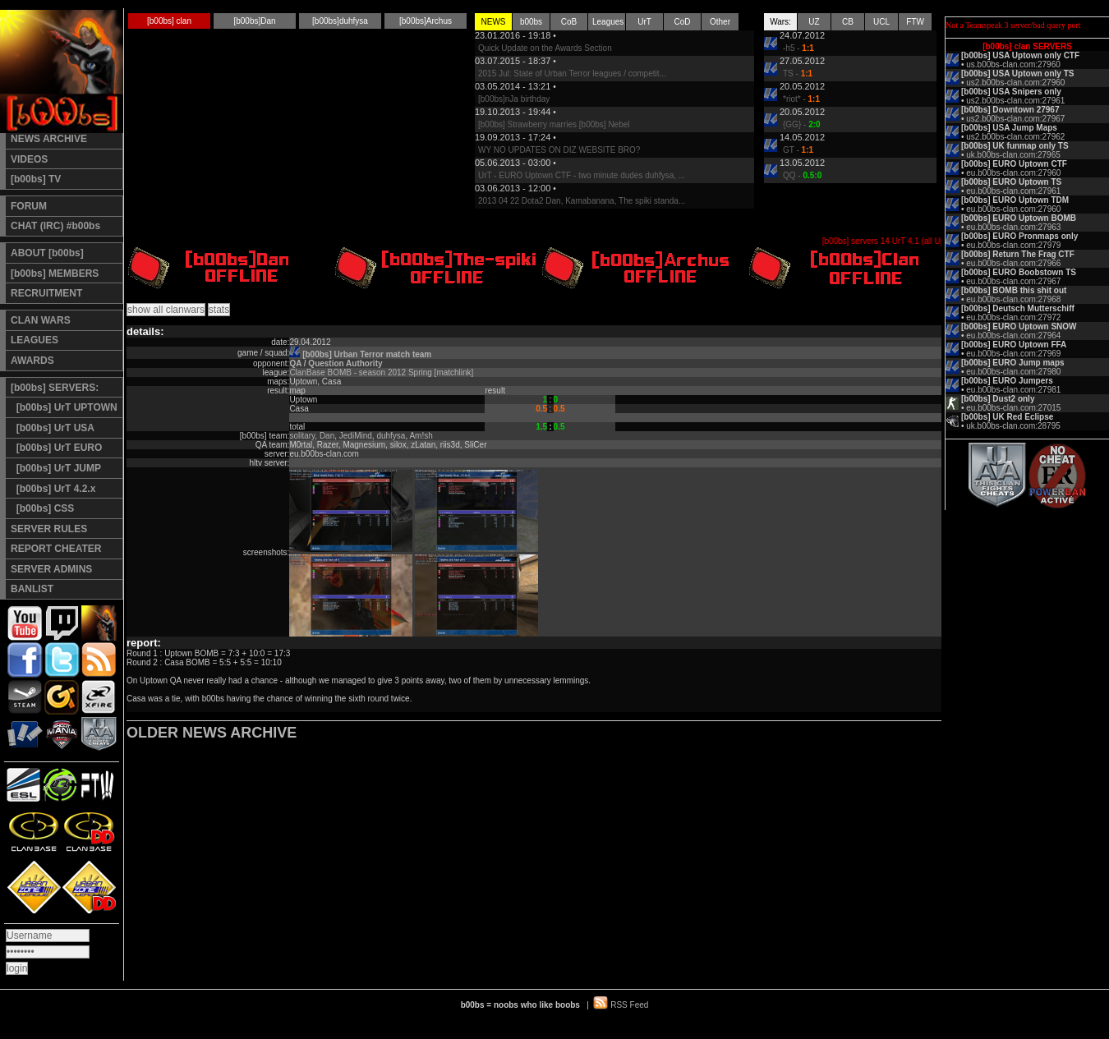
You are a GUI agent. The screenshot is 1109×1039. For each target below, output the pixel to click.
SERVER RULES (49, 529)
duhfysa (390, 435)
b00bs (531, 21)
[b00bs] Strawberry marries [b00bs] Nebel (554, 124)
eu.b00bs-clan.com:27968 (1013, 299)
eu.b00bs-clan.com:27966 (1013, 263)
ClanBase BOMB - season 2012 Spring (360, 372)
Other (720, 21)
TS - (797, 73)
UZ (813, 21)
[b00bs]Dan (254, 20)
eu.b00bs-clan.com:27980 (1013, 371)
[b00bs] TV (36, 179)
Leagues (608, 21)
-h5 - (798, 48)
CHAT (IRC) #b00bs (55, 226)
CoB (569, 21)
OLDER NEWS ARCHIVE (212, 732)
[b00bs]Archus (425, 20)
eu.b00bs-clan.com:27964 (1013, 335)
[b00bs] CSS (42, 508)
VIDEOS (29, 159)
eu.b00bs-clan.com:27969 (1013, 353)
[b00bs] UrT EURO (56, 447)
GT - (798, 149)
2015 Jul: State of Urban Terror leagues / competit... (572, 73)
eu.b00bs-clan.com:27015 (1013, 407)
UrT (644, 21)
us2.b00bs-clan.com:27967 (1015, 118)
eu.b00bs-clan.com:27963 (1013, 227)
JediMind (355, 435)
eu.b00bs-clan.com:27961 (1013, 190)
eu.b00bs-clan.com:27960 (1013, 172)
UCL (881, 21)
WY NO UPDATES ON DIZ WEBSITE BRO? (559, 149)
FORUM (29, 206)
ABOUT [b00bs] (47, 253)
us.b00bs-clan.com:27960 (1013, 64)
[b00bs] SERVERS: (55, 387)
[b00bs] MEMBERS (55, 273)
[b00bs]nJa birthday (514, 98)
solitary (302, 435)
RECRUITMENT (46, 293)
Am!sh (420, 435)
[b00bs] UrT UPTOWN (64, 407)
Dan (327, 435)
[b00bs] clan (169, 20)
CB (848, 21)
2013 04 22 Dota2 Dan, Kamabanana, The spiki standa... (581, 200)
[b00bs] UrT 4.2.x (53, 488)
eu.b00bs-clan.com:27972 (1013, 317)
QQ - (802, 175)
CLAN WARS (41, 320)
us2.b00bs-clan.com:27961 (1015, 100)
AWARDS (32, 360)
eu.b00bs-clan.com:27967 (1013, 281)
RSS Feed (629, 1004)
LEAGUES (34, 340)
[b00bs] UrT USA (52, 428)
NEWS (493, 21)
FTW (915, 21)
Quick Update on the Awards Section (545, 48)
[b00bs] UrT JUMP (56, 468)
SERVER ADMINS (51, 569)
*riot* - (801, 98)
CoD (682, 21)
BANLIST (32, 589)
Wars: (780, 21)
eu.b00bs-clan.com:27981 (1013, 389)
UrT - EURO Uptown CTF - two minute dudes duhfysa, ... (581, 175)
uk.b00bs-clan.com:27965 (1013, 154)
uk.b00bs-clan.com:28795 (1013, 425)
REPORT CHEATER (56, 548)
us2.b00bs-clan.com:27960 (1015, 82)
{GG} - (802, 124)
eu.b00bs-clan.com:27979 (1013, 245)
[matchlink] (454, 372)
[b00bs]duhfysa (340, 20)
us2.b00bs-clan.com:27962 (1015, 136)
